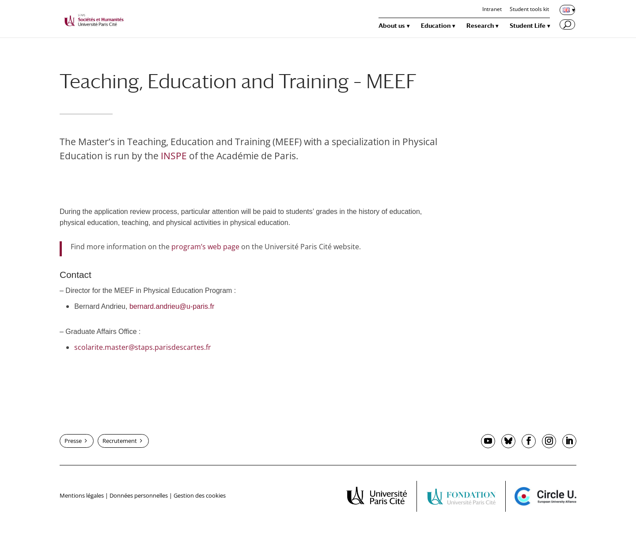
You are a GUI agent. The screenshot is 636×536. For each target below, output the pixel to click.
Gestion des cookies (200, 495)
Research (480, 25)
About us (392, 25)
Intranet (492, 10)
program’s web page (205, 246)
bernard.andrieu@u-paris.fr (171, 306)
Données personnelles (139, 495)
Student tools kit (529, 10)
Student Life (527, 25)
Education (435, 25)
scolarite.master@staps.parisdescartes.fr (142, 347)
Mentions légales (82, 495)
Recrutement (119, 441)
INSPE (174, 156)
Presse (73, 441)
